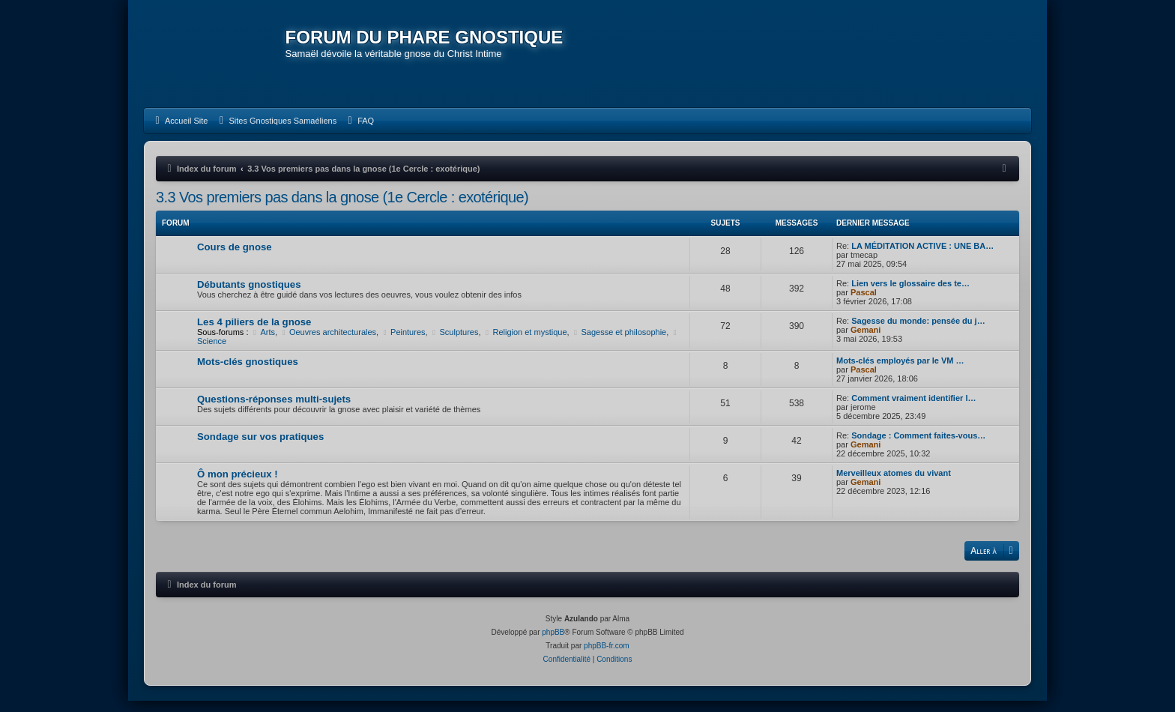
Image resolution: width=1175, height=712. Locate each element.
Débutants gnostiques (248, 295)
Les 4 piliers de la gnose (254, 332)
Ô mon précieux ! (237, 484)
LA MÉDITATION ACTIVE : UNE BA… (922, 256)
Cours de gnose (234, 257)
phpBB (553, 643)
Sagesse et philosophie (619, 342)
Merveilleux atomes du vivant (893, 483)
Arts (263, 342)
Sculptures (454, 342)
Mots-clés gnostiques (247, 372)
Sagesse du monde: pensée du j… (918, 331)
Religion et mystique (525, 342)
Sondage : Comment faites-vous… (918, 445)
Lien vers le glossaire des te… (910, 293)
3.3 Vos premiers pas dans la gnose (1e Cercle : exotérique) (342, 207)
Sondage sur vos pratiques (260, 447)
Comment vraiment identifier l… (913, 408)
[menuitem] (179, 131)
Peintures (403, 342)
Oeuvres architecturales (328, 342)
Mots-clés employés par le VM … (900, 370)
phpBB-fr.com (606, 657)
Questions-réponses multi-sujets (274, 409)
